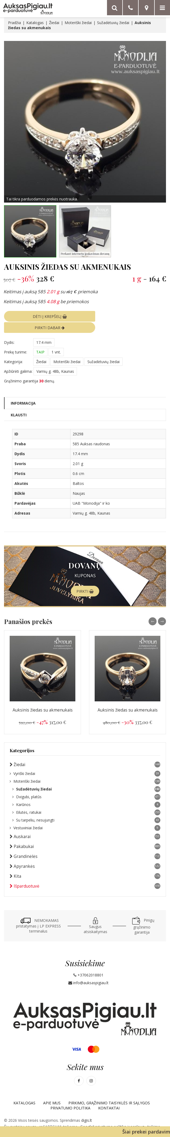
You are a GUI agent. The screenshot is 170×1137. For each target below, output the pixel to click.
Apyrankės (85, 855)
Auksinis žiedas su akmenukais (43, 698)
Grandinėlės (85, 845)
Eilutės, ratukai (86, 801)
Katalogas (35, 22)
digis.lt (86, 1108)
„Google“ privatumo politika (103, 1115)
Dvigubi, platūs (86, 785)
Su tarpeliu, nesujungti (86, 809)
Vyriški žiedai (85, 762)
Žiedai (54, 22)
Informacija (23, 391)
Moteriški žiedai (78, 22)
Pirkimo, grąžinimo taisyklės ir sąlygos (109, 1091)
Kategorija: (13, 349)
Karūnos (86, 793)
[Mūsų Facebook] (79, 1069)
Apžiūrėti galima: (18, 359)
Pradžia (14, 22)
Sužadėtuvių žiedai (113, 22)
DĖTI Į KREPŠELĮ (43, 315)
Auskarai (85, 825)
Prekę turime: (15, 340)
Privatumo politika (70, 1096)
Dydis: (9, 330)
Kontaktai (109, 1096)
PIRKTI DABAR (127, 315)
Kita (85, 865)
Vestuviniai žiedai (85, 816)
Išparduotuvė (85, 874)
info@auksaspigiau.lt (88, 971)
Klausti (19, 403)
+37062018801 (88, 963)
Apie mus (52, 1091)
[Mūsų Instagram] (91, 1069)
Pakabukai (85, 835)
